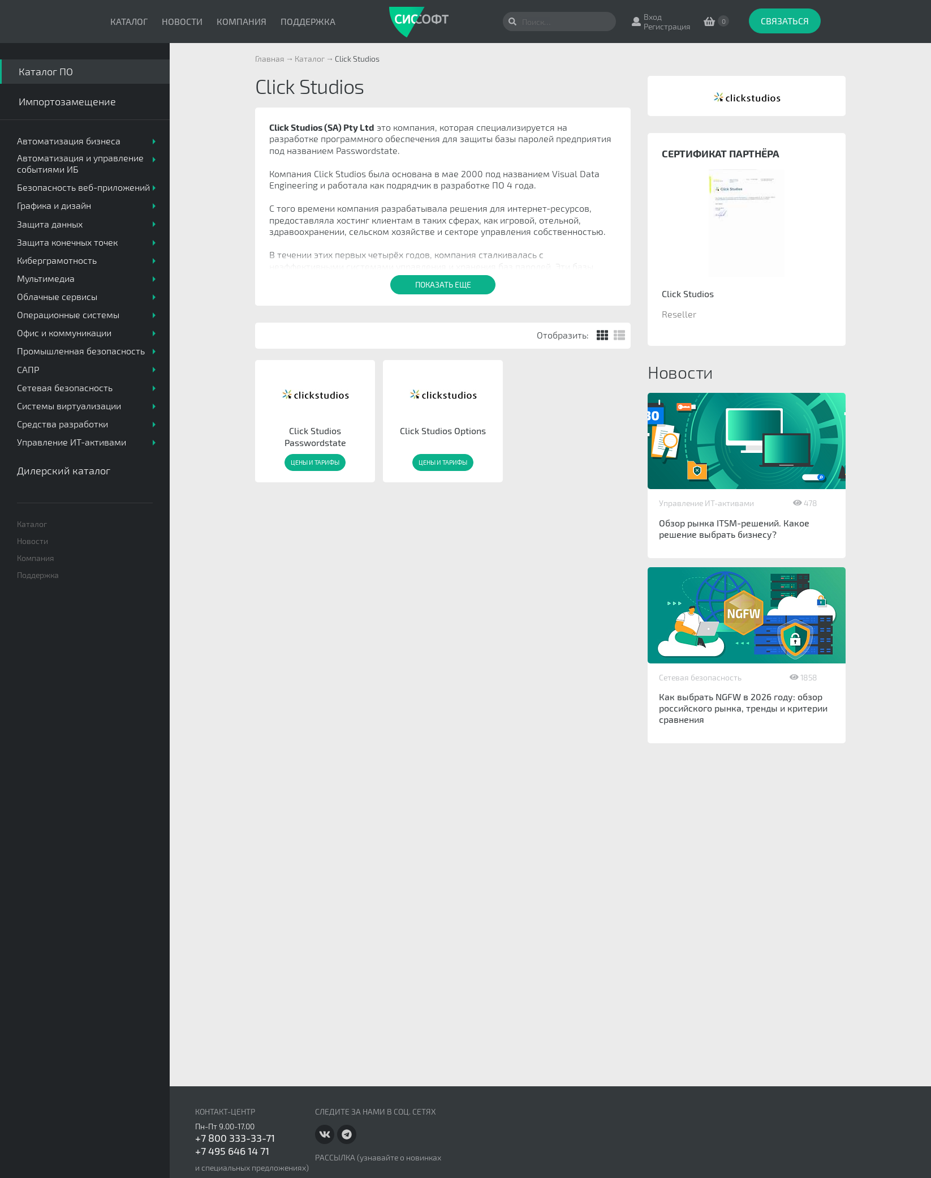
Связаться (785, 20)
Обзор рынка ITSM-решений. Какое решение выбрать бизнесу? (734, 528)
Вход (653, 17)
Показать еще (443, 284)
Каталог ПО (46, 71)
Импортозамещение (67, 101)
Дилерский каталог (63, 470)
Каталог (129, 21)
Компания (241, 21)
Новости (182, 21)
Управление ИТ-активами (706, 503)
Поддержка (308, 21)
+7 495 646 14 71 (232, 1151)
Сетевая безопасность (700, 677)
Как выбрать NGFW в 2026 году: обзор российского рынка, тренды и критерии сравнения (743, 708)
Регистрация (667, 26)
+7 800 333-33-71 (235, 1138)
